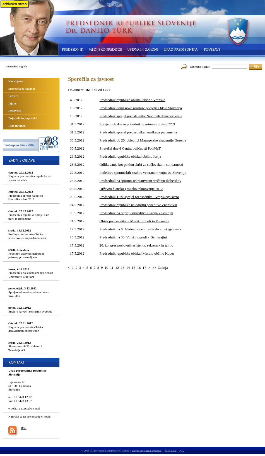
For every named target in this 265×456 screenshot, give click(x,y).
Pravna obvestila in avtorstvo (147, 450)
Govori (13, 95)
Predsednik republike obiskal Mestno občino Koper (137, 253)
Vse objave (15, 81)
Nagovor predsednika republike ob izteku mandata (29, 176)
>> (154, 267)
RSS (23, 428)
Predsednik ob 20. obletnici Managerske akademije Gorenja (143, 140)
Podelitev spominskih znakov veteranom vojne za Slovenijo (143, 172)
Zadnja (163, 267)
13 (122, 267)
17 (144, 267)
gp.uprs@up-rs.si (29, 408)
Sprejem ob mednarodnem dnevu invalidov (28, 292)
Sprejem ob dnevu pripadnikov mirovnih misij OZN (137, 124)
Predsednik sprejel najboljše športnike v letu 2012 (25, 195)
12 (117, 267)
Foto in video (16, 125)
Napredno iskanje (199, 66)
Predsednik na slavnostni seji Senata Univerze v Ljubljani (30, 272)
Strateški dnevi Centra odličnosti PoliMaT (130, 148)
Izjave (12, 103)
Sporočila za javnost (21, 88)
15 (133, 267)
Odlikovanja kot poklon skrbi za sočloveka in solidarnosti (141, 164)
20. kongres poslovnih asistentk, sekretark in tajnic (136, 245)
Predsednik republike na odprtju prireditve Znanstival (138, 205)
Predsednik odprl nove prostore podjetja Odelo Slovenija (141, 108)
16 (139, 267)
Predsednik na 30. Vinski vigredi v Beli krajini (133, 237)
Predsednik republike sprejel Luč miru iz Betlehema (28, 214)
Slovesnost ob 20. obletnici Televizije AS (25, 346)
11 (112, 267)
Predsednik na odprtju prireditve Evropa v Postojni (136, 213)
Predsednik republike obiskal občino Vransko (132, 100)
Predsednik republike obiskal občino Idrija (130, 156)
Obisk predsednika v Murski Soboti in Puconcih (134, 221)
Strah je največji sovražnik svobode (30, 309)
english (23, 66)
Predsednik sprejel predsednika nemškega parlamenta (138, 132)
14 (128, 267)
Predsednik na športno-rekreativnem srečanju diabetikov (140, 181)
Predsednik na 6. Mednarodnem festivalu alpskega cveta (140, 229)
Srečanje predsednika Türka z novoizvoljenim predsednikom (27, 234)
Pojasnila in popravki (22, 118)
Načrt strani (171, 450)
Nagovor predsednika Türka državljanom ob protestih (25, 326)
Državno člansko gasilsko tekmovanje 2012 (131, 189)
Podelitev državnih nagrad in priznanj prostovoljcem (26, 253)
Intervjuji (14, 110)
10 (106, 267)
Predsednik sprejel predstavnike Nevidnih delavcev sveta (141, 116)
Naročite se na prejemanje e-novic (29, 416)
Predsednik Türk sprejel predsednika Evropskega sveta (139, 197)
